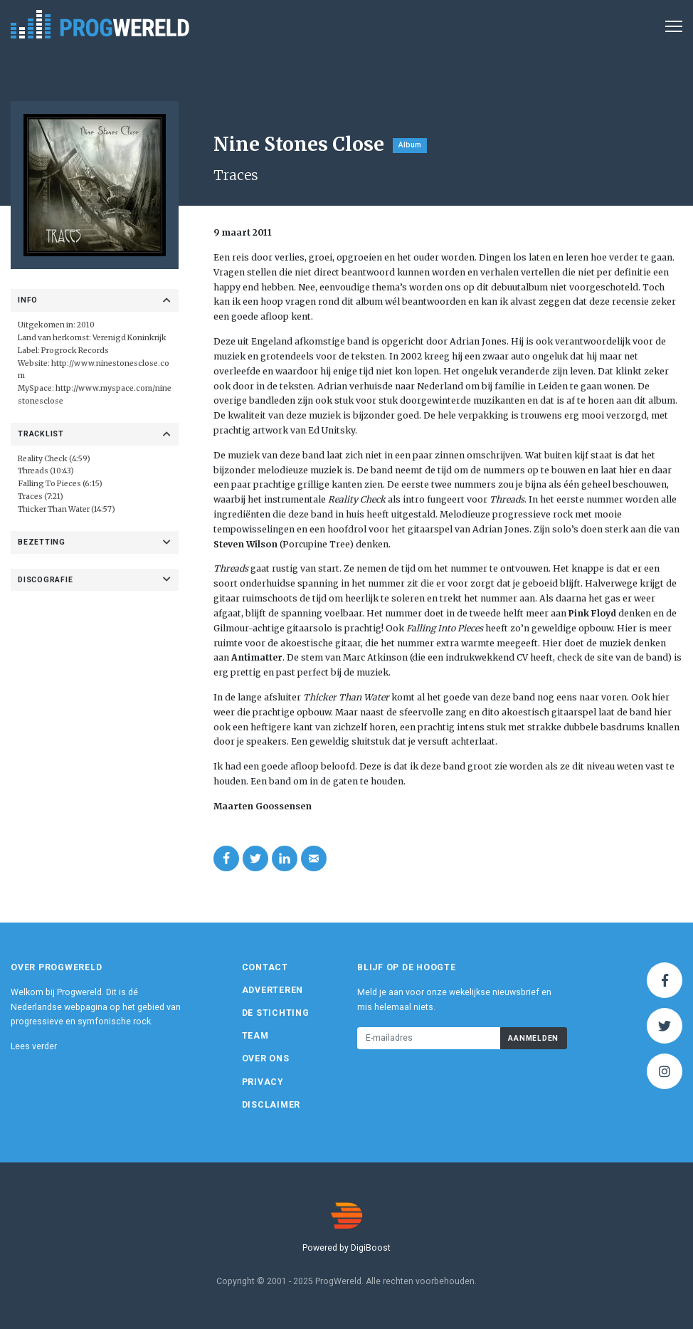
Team (255, 1036)
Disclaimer (271, 1105)
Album (409, 144)
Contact (265, 967)
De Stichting (276, 1013)
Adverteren (273, 990)
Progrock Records (75, 350)
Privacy (263, 1082)
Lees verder (34, 1046)
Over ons (266, 1058)
